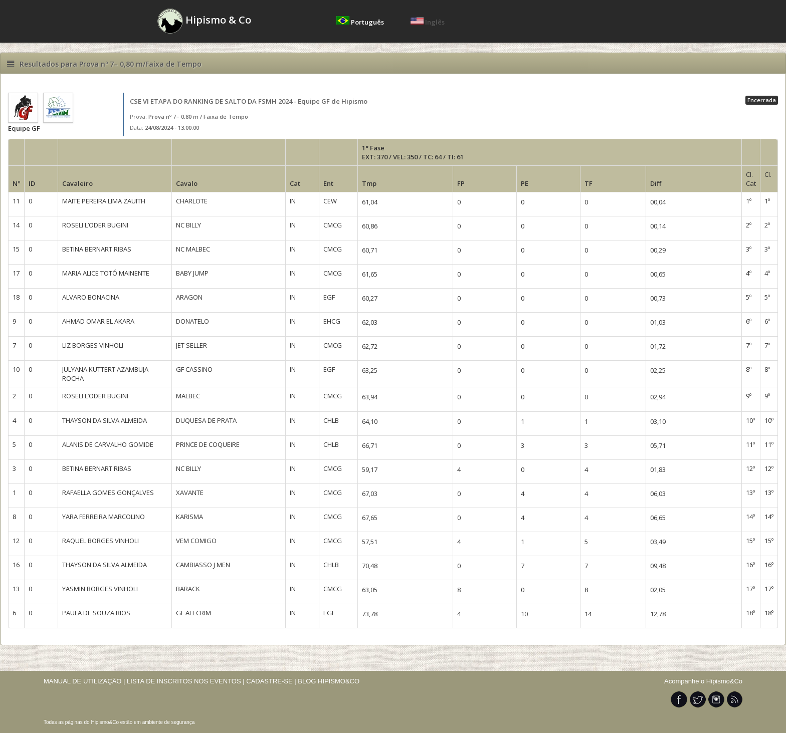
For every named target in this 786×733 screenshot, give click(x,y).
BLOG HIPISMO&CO (328, 681)
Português (360, 22)
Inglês (428, 22)
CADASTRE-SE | (272, 681)
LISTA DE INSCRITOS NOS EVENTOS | (186, 681)
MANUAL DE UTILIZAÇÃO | (84, 681)
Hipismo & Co (204, 21)
